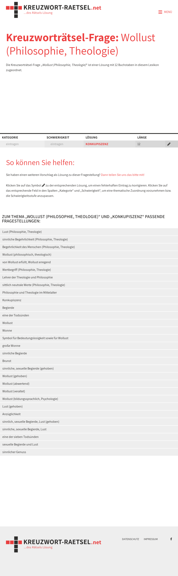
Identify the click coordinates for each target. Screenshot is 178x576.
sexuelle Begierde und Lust (20, 444)
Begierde (8, 308)
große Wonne (11, 346)
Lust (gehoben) (12, 406)
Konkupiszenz (11, 300)
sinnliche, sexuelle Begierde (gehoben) (28, 368)
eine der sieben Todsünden (20, 437)
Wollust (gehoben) (14, 376)
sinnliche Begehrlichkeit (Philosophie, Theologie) (35, 239)
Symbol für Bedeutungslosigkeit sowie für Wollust (35, 338)
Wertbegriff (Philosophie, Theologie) (26, 270)
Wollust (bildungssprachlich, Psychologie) (30, 399)
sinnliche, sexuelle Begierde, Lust (24, 429)
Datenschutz (130, 539)
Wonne (7, 330)
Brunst (6, 361)
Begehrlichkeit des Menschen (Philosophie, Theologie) (38, 247)
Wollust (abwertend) (15, 384)
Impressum (151, 539)
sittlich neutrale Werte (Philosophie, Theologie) (33, 285)
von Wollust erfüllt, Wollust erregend (26, 262)
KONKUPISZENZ (97, 144)
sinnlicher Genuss (14, 452)
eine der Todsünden (15, 315)
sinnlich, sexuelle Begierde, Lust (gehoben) (30, 422)
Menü (165, 12)
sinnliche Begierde (14, 353)
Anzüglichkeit (11, 414)
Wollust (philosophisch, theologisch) (26, 254)
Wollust (7, 323)
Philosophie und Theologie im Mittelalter (29, 292)
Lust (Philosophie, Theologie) (22, 232)
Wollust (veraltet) (13, 391)
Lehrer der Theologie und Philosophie (27, 277)
